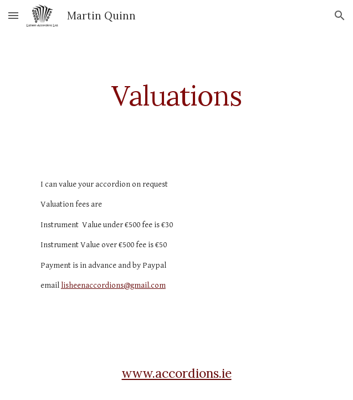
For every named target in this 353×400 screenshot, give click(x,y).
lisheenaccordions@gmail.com (113, 285)
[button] (13, 15)
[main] (176, 96)
